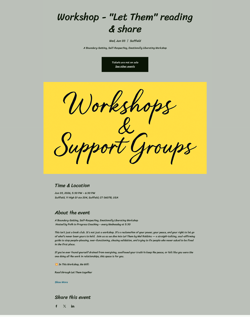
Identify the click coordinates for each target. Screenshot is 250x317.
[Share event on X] (64, 306)
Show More (61, 282)
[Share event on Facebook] (56, 306)
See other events (125, 66)
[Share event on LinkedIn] (72, 306)
